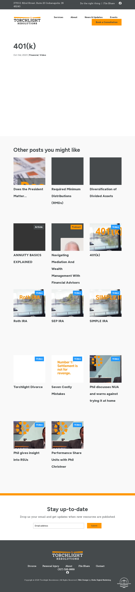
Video (43, 55)
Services (58, 17)
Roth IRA (20, 321)
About (74, 17)
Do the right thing (90, 3)
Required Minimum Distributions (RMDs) (66, 196)
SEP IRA (58, 321)
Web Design (83, 580)
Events (113, 17)
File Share (109, 3)
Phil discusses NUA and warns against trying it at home (104, 394)
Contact (100, 566)
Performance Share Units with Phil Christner (67, 460)
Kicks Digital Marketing (101, 580)
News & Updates (94, 17)
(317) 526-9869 (66, 569)
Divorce (32, 566)
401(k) (95, 255)
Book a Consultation (106, 22)
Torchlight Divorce (28, 387)
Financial (33, 55)
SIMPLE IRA (99, 321)
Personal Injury (50, 566)
